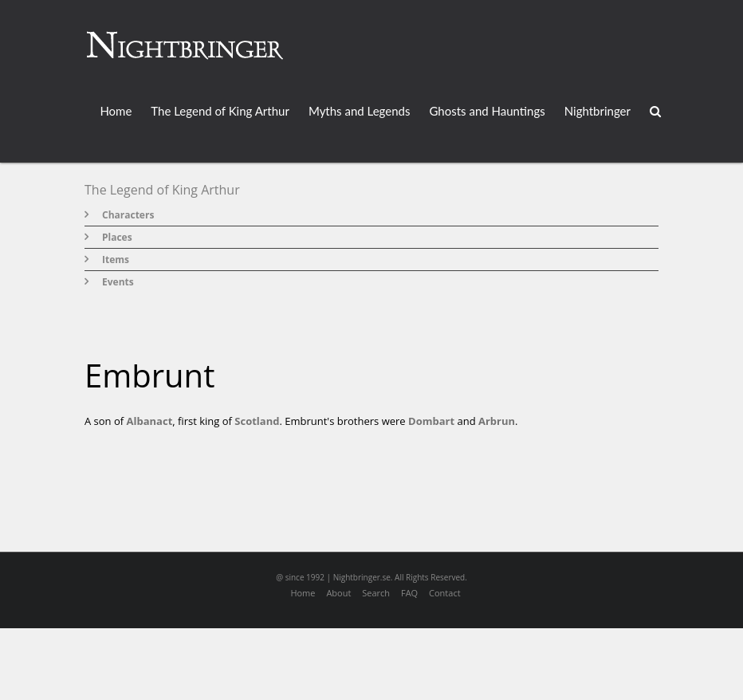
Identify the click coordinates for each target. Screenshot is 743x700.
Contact (445, 593)
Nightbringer (597, 111)
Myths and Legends (360, 111)
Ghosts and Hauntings (486, 111)
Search (376, 593)
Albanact (150, 421)
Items (115, 259)
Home (116, 111)
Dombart (431, 421)
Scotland (256, 421)
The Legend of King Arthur (220, 111)
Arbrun (496, 421)
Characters (128, 215)
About (338, 593)
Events (118, 282)
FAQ (409, 593)
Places (117, 237)
